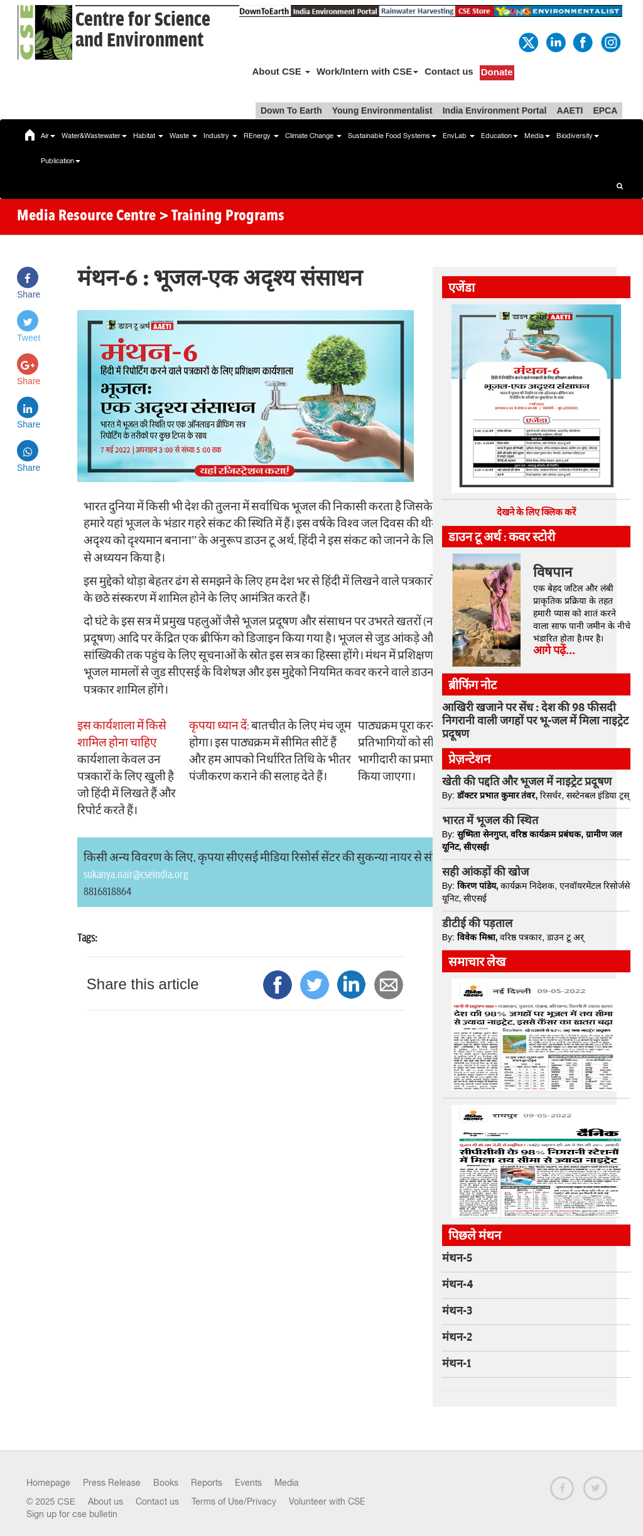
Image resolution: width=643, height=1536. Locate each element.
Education (499, 135)
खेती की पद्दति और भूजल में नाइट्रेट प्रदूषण (527, 782)
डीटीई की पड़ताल (477, 924)
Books (165, 1483)
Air (48, 135)
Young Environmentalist (382, 110)
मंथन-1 (456, 1364)
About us (105, 1501)
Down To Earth (291, 110)
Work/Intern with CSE (367, 71)
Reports (206, 1483)
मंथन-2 (457, 1337)
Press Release (112, 1483)
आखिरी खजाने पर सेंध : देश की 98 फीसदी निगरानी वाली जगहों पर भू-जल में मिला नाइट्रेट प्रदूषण (535, 721)
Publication (60, 160)
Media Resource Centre (86, 216)
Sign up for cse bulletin (71, 1514)
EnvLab (459, 135)
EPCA (605, 110)
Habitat (148, 135)
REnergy (261, 135)
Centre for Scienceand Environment (142, 30)
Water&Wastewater (94, 135)
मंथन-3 (457, 1311)
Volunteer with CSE (327, 1501)
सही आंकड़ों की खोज (485, 872)
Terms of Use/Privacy (234, 1501)
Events (248, 1483)
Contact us (448, 71)
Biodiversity (577, 135)
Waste (183, 135)
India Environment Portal (495, 110)
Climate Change (313, 135)
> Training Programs (221, 216)
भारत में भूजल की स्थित (490, 821)
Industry (220, 135)
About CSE (281, 71)
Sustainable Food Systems (392, 135)
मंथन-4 (457, 1285)
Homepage (48, 1483)
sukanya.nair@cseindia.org (136, 875)
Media (537, 135)
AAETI (569, 110)
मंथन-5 (457, 1258)
